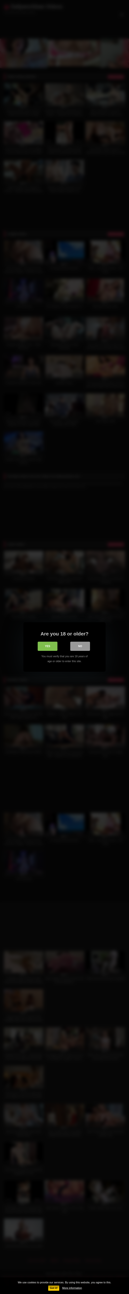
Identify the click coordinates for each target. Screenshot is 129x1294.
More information (72, 1288)
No (80, 646)
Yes (47, 646)
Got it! (54, 1288)
